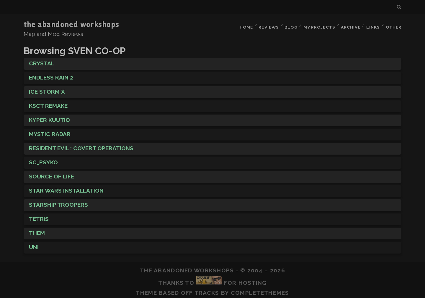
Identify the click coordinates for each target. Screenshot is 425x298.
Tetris (39, 215)
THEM (37, 229)
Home (242, 25)
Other (393, 25)
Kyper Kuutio (49, 116)
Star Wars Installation (66, 187)
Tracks (206, 289)
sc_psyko (43, 158)
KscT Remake (48, 102)
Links (372, 25)
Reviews (266, 25)
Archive (349, 25)
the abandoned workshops (71, 24)
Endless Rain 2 (51, 74)
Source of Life (51, 173)
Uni (34, 243)
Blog (289, 25)
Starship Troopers (58, 201)
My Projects (317, 25)
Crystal (41, 60)
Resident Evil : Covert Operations (81, 144)
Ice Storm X (47, 88)
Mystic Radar (50, 130)
